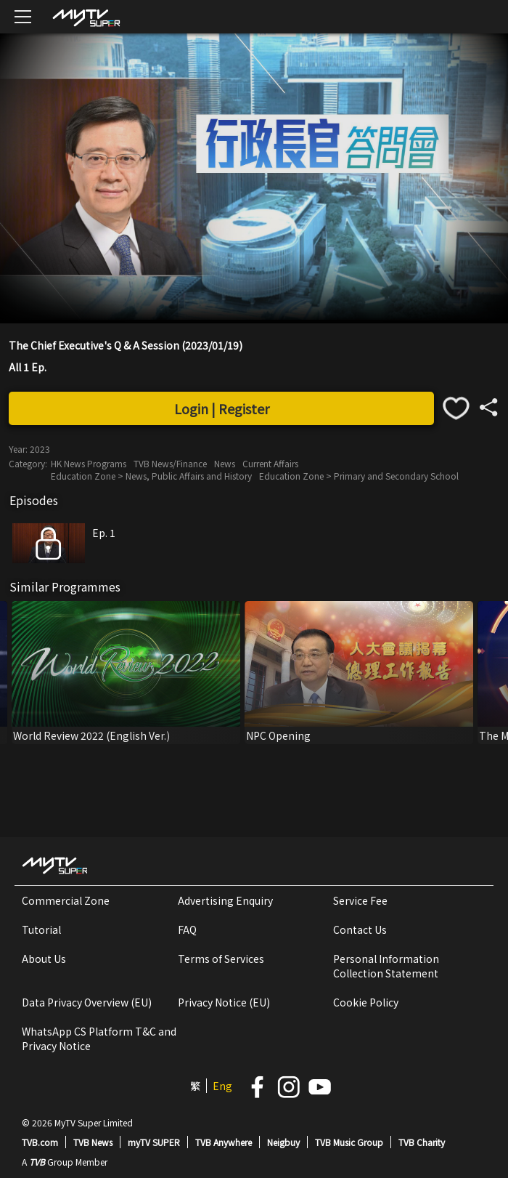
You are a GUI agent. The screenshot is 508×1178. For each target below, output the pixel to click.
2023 (40, 449)
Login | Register (221, 408)
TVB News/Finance (170, 463)
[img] (86, 17)
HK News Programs (88, 463)
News (224, 463)
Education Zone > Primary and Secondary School (359, 475)
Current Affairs (270, 463)
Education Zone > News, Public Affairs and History (151, 475)
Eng (222, 1085)
